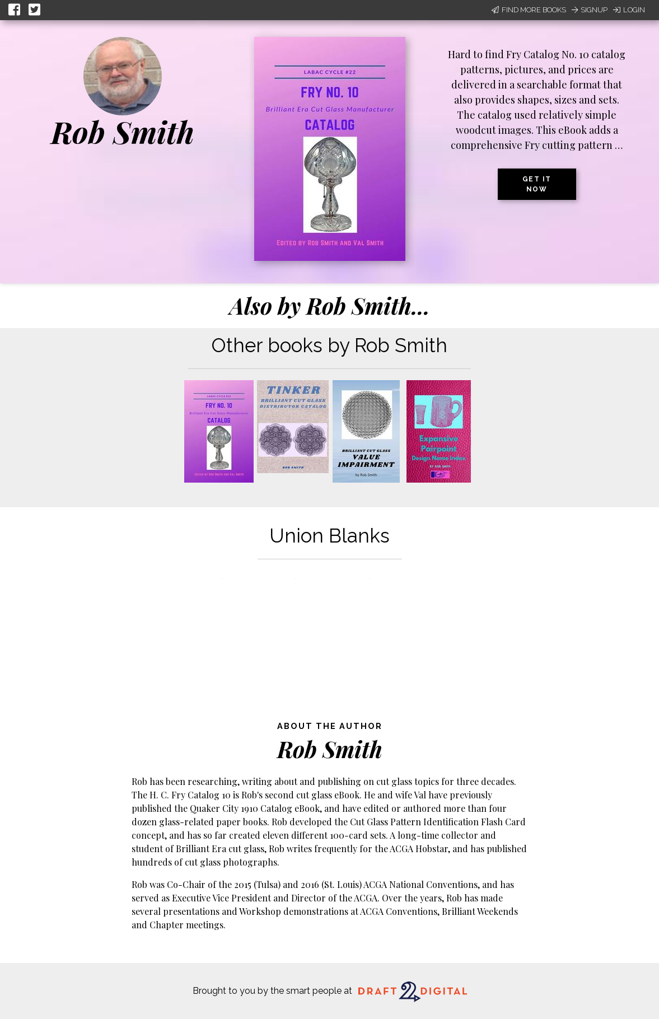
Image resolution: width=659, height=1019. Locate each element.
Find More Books (529, 10)
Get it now (536, 184)
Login (629, 10)
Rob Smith (122, 131)
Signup (589, 10)
